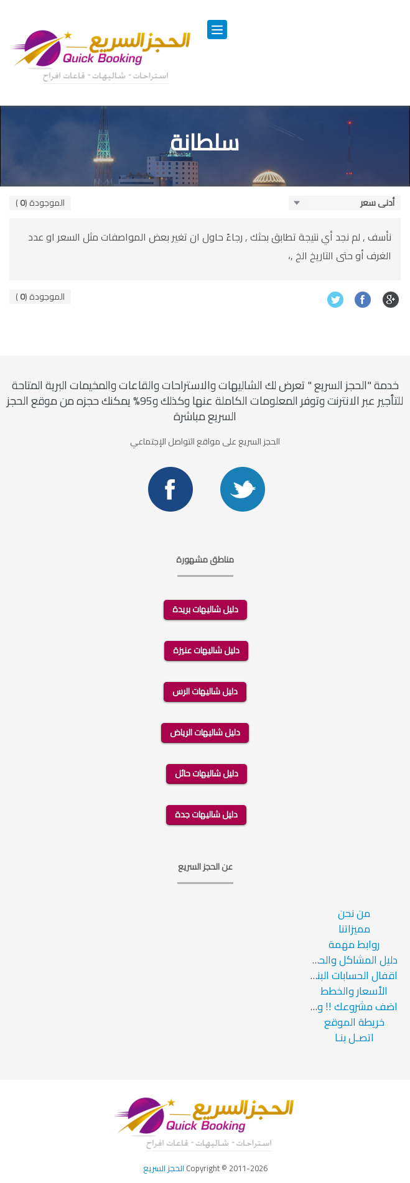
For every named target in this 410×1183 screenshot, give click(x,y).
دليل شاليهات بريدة (205, 609)
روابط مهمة (354, 944)
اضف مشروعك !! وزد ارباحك (340, 1006)
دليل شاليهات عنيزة (206, 650)
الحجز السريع (163, 1168)
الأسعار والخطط (354, 991)
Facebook (363, 299)
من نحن (354, 913)
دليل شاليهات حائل (206, 773)
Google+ (391, 299)
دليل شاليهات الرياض (205, 732)
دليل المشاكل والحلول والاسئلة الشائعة (313, 960)
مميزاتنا (354, 929)
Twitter (335, 299)
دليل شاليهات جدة (206, 814)
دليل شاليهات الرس (205, 691)
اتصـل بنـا (354, 1037)
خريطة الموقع (354, 1022)
